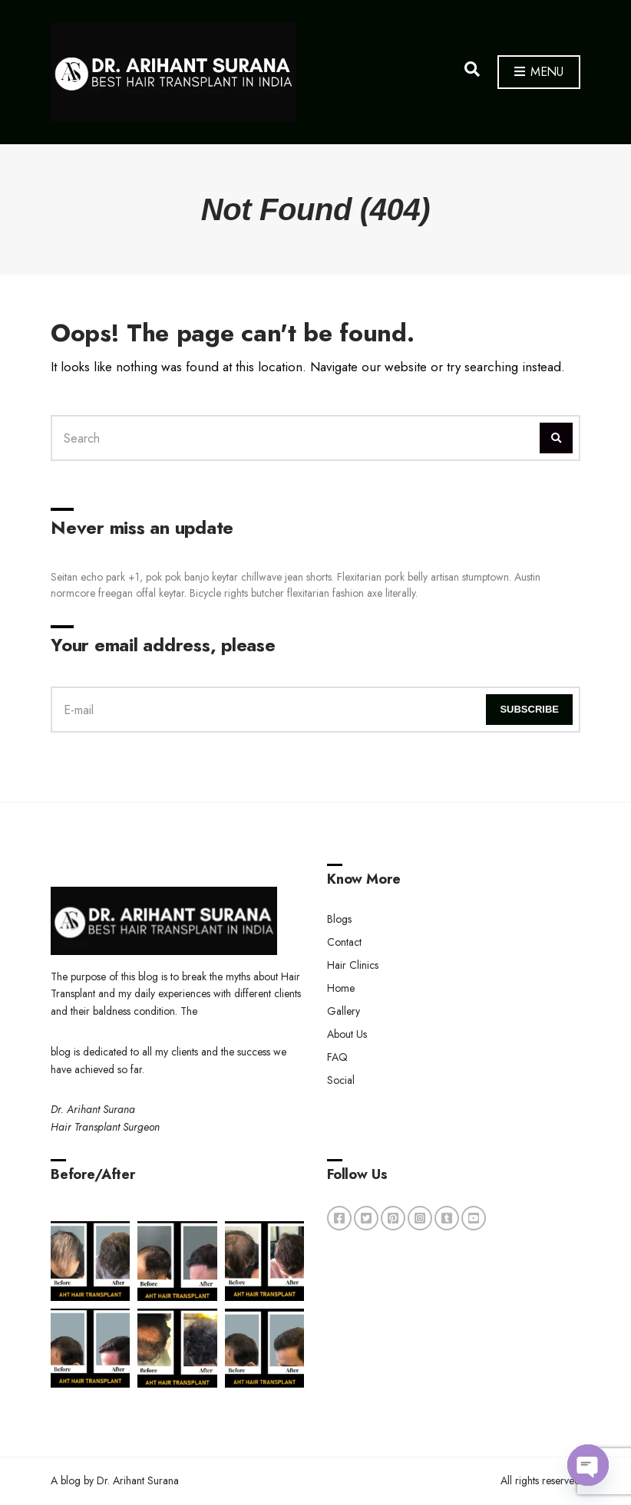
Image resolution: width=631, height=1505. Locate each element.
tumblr (446, 1218)
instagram (420, 1218)
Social (341, 1080)
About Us (347, 1034)
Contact (344, 942)
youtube (473, 1218)
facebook (339, 1218)
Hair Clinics (352, 965)
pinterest (393, 1218)
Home (341, 988)
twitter (366, 1218)
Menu (538, 72)
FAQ (337, 1057)
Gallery (343, 1011)
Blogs (339, 919)
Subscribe (529, 709)
